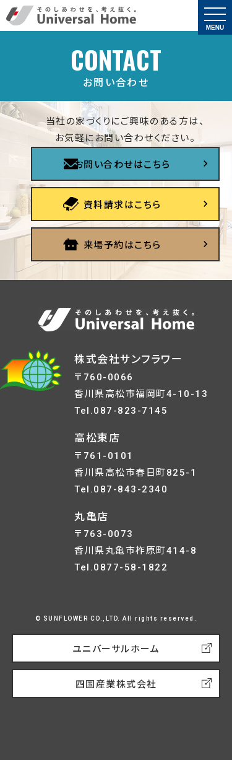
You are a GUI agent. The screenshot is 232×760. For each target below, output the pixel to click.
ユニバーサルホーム (116, 649)
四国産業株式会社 (116, 684)
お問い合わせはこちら (122, 164)
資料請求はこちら (122, 205)
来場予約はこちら (122, 245)
